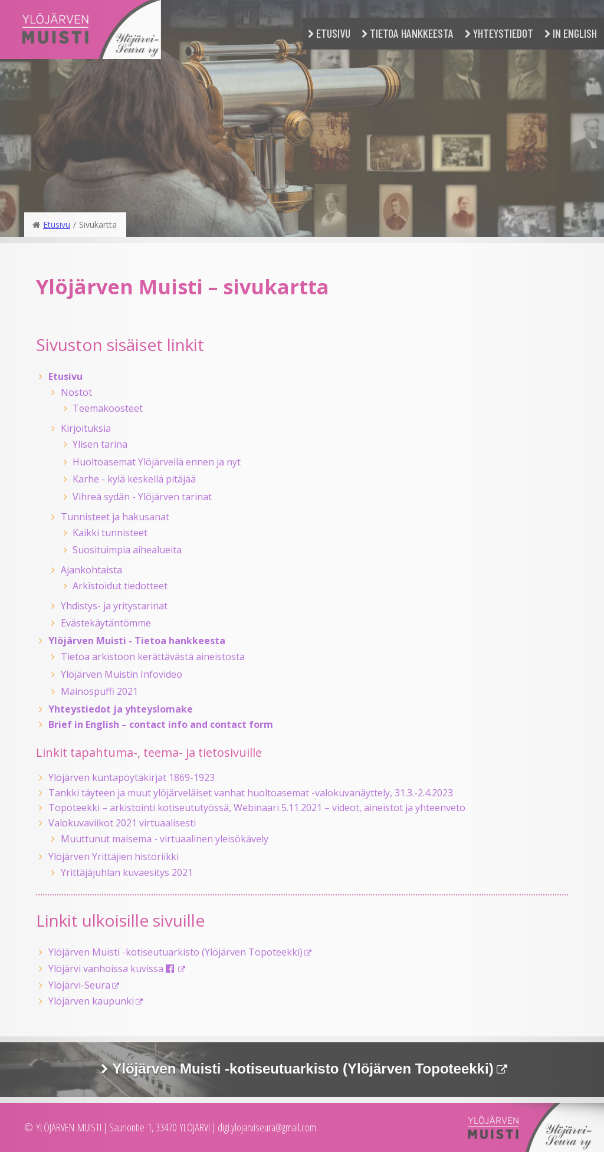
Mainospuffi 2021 (99, 691)
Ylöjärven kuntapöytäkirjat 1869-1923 (131, 777)
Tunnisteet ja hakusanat (115, 516)
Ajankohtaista (91, 569)
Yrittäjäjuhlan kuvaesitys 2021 (127, 872)
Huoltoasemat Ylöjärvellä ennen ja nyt (157, 461)
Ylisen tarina (100, 444)
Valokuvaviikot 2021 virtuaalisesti (122, 822)
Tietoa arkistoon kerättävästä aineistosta (153, 656)
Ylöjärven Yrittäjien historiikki (113, 856)
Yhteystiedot (503, 33)
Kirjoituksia (86, 428)
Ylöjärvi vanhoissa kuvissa (112, 968)
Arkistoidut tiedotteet (120, 585)
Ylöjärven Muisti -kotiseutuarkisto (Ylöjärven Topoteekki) (175, 952)
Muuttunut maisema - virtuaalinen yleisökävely (164, 838)
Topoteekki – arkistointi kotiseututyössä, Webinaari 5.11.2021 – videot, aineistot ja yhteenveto (256, 807)
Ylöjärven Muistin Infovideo (121, 674)
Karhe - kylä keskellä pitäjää (134, 478)
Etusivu (333, 33)
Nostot (76, 392)
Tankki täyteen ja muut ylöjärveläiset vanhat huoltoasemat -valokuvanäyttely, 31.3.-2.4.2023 (250, 792)
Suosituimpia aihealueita (127, 549)
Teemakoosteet (108, 408)
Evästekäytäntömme (106, 622)
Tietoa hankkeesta (412, 33)
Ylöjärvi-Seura (79, 985)
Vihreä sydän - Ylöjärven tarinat (142, 496)
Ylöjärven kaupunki (91, 1001)
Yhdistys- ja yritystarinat (114, 605)
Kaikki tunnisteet (110, 532)
